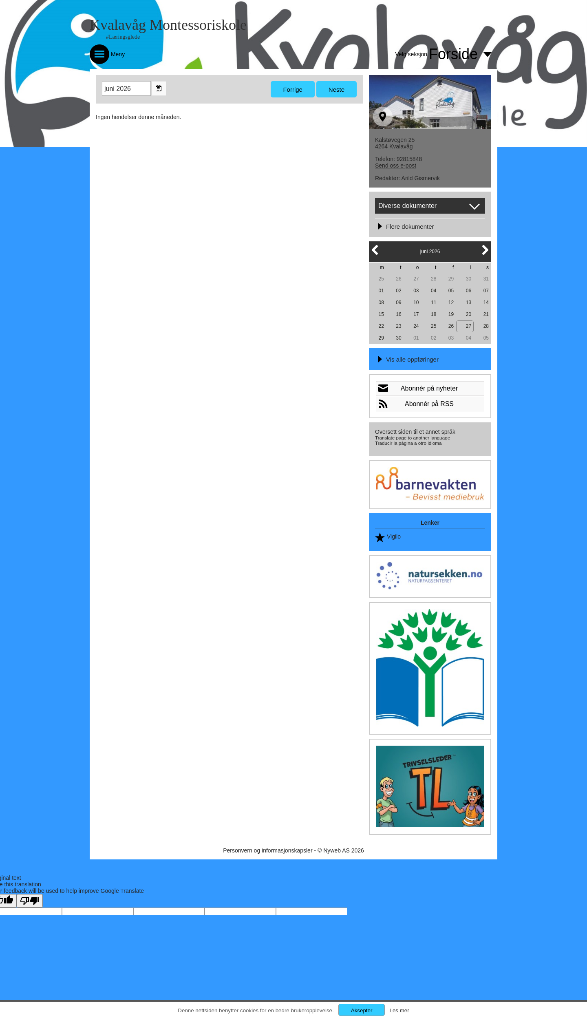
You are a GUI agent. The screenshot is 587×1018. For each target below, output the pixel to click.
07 (486, 291)
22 (381, 326)
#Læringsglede (123, 37)
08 (381, 302)
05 (451, 291)
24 (416, 326)
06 (468, 291)
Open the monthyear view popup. (159, 88)
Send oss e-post (395, 165)
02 (398, 291)
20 (468, 314)
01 (381, 291)
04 (433, 291)
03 (416, 291)
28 (433, 279)
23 (398, 326)
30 (468, 279)
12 (451, 302)
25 (381, 279)
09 (398, 302)
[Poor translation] (30, 901)
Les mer (399, 1010)
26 (398, 279)
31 (486, 279)
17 (416, 314)
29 (451, 279)
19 (451, 314)
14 (486, 302)
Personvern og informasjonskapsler (267, 850)
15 (381, 314)
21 (486, 314)
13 (468, 302)
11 (433, 302)
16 (398, 314)
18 (433, 314)
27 (416, 279)
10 (416, 302)
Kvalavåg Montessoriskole (168, 25)
